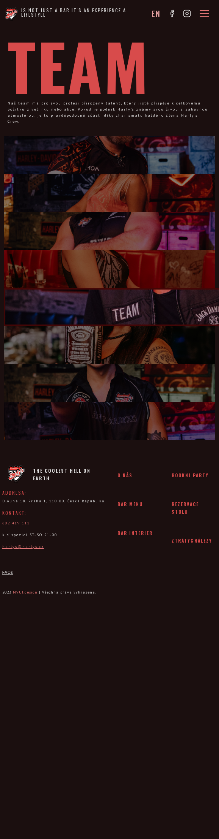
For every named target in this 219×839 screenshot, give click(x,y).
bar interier (135, 533)
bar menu (130, 504)
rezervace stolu (185, 508)
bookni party (190, 475)
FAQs (7, 572)
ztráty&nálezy (192, 540)
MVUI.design (25, 592)
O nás (125, 475)
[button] (202, 14)
